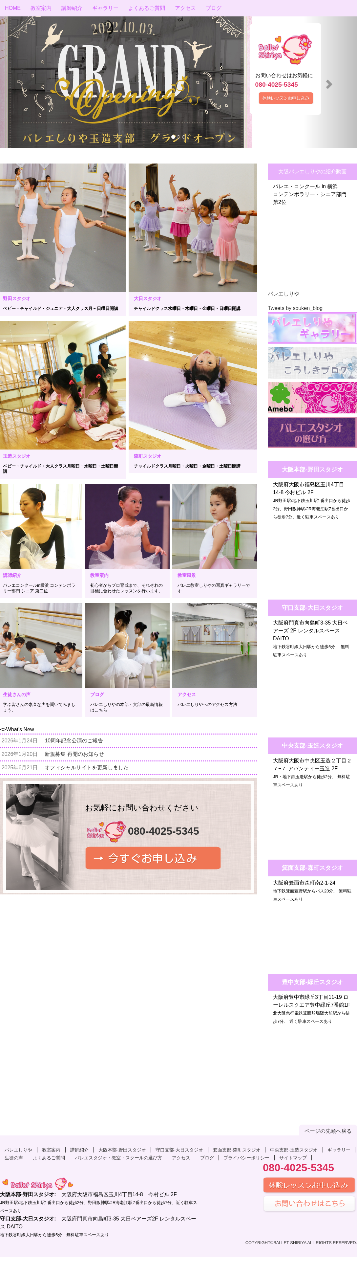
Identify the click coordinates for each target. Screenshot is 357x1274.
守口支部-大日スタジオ (179, 1150)
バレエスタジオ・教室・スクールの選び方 (118, 1157)
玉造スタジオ (17, 456)
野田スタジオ (17, 298)
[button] (26, 82)
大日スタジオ (147, 298)
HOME (13, 8)
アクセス (185, 8)
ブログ (213, 8)
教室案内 (41, 8)
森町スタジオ (147, 456)
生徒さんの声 (17, 694)
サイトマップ (293, 1157)
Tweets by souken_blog (295, 308)
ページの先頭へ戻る (328, 1131)
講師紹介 (71, 8)
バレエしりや (283, 294)
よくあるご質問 (146, 8)
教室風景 (187, 575)
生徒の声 (14, 1157)
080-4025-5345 (276, 84)
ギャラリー (105, 8)
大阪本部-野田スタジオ (122, 1150)
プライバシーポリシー (246, 1157)
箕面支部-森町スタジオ (237, 1150)
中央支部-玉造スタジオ (294, 1150)
